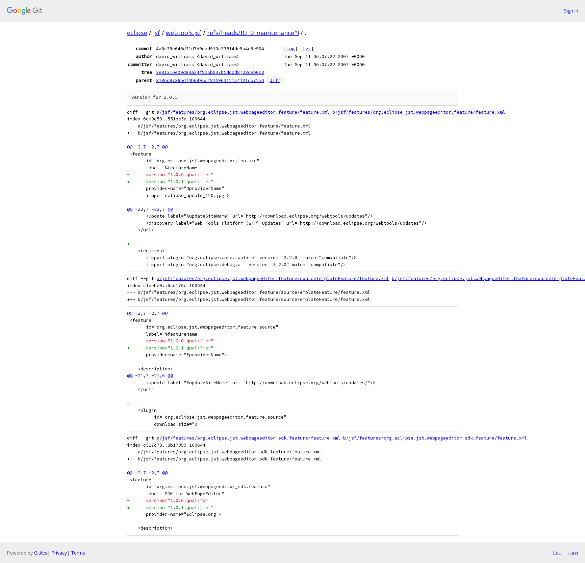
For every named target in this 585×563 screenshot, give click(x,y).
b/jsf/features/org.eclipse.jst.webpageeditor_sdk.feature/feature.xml (435, 438)
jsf (156, 33)
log (290, 49)
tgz (307, 49)
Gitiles (40, 553)
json (572, 553)
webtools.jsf (183, 33)
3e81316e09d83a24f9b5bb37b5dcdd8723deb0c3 (210, 72)
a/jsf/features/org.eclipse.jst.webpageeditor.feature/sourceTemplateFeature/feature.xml (273, 278)
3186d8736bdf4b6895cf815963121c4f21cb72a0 (210, 80)
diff (275, 80)
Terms (78, 553)
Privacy (59, 553)
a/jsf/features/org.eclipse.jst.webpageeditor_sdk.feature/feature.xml (248, 438)
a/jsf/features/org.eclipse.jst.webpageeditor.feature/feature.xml (243, 112)
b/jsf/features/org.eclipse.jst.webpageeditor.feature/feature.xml (418, 112)
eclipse (137, 33)
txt (557, 553)
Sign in (571, 10)
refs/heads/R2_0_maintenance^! (253, 33)
